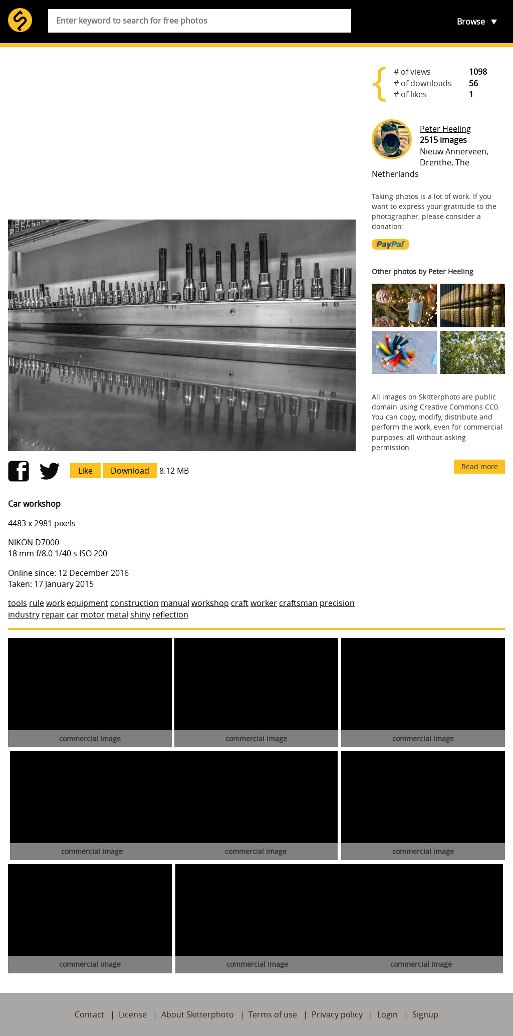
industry (24, 614)
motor (93, 614)
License (133, 1014)
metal (117, 614)
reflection (170, 614)
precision (337, 602)
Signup (425, 1014)
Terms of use (272, 1014)
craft (239, 602)
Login (387, 1014)
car (73, 614)
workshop (210, 602)
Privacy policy (337, 1014)
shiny (140, 614)
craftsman (298, 602)
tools (17, 602)
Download (130, 470)
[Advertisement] (182, 133)
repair (53, 614)
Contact (89, 1014)
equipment (87, 602)
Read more (479, 466)
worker (263, 602)
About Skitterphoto (197, 1014)
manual (175, 602)
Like (85, 470)
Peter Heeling (445, 128)
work (55, 602)
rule (36, 602)
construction (134, 602)
